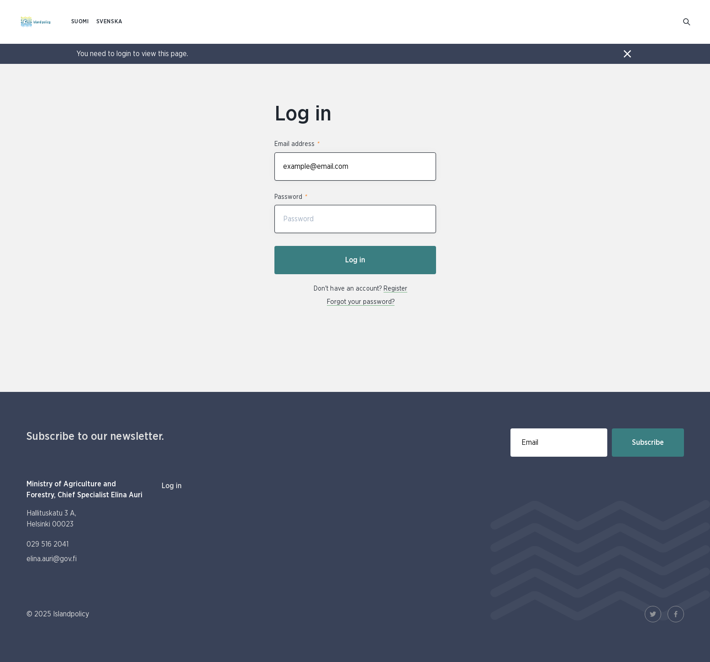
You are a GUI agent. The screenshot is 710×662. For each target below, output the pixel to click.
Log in (355, 260)
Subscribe (648, 442)
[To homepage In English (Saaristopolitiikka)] (35, 22)
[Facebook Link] (676, 614)
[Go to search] (687, 22)
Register (395, 289)
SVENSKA (109, 22)
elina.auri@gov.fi (51, 559)
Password (290, 196)
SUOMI (80, 22)
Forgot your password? (360, 302)
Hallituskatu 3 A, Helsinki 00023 (51, 519)
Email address (296, 144)
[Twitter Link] (653, 614)
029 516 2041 (47, 544)
